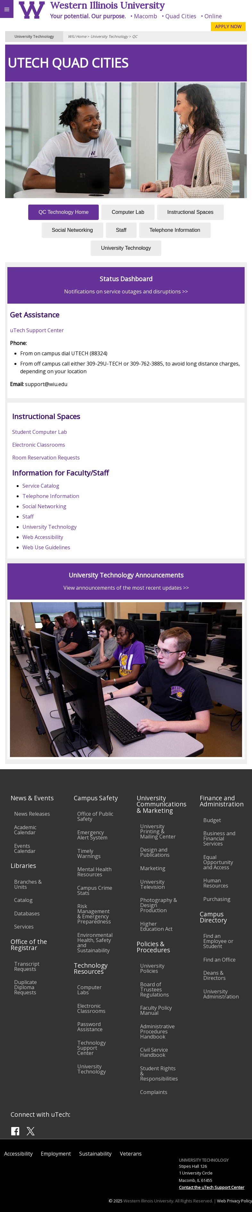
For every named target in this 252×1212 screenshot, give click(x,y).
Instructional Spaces (190, 212)
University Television (152, 884)
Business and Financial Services (219, 838)
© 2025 (115, 1201)
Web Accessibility (42, 537)
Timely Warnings (89, 853)
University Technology (109, 36)
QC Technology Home (63, 212)
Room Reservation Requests (46, 457)
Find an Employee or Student (218, 941)
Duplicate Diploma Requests (25, 987)
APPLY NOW (228, 26)
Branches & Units (28, 884)
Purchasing (217, 899)
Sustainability (95, 1153)
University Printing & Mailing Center (158, 831)
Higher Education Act (156, 926)
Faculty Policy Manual (156, 1010)
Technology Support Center (91, 1047)
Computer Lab (128, 212)
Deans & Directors (214, 975)
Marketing (152, 868)
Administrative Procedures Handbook (157, 1031)
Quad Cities (180, 16)
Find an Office (219, 959)
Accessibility (18, 1153)
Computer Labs (89, 990)
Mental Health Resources (94, 872)
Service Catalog (40, 485)
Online (213, 16)
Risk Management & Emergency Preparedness (94, 914)
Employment (56, 1153)
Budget (212, 820)
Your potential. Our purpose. (88, 16)
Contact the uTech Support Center (211, 1187)
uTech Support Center (37, 330)
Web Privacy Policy (234, 1201)
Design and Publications (155, 852)
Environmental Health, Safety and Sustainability (95, 942)
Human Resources (215, 883)
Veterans (131, 1153)
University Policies (152, 968)
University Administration (221, 994)
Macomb (145, 16)
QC (134, 36)
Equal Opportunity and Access (218, 862)
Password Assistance (90, 1027)
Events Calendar (25, 848)
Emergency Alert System (92, 835)
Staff (121, 230)
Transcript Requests (26, 966)
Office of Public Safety (95, 816)
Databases (27, 913)
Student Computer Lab (39, 431)
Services (24, 926)
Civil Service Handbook (154, 1052)
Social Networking (72, 230)
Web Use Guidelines (46, 547)
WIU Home (77, 36)
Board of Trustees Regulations (154, 989)
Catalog (23, 900)
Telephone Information (174, 230)
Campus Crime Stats (94, 890)
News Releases (32, 813)
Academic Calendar (25, 830)
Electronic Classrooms (38, 444)
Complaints (153, 1092)
